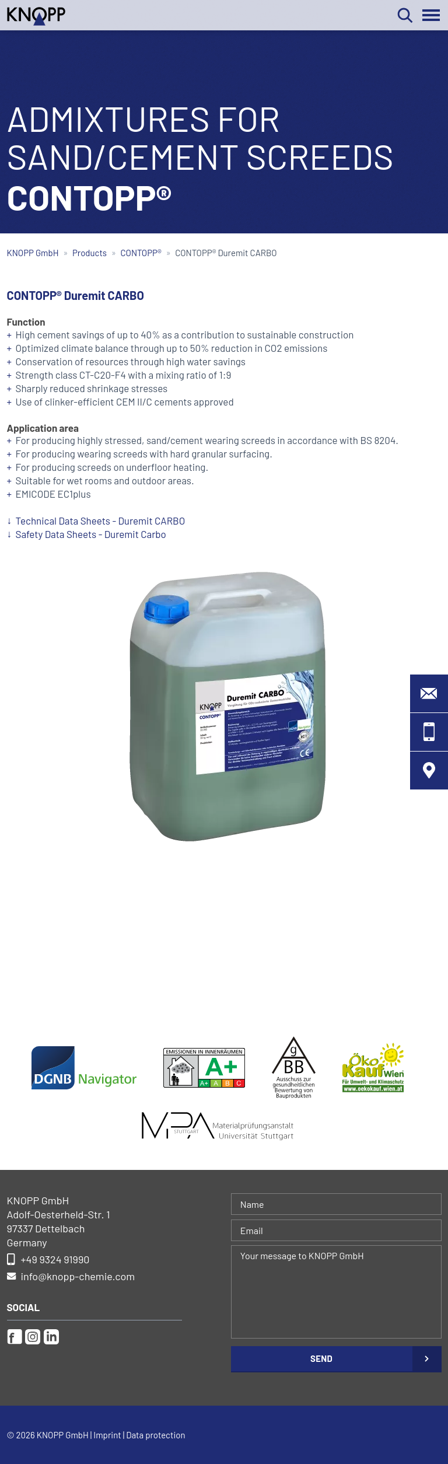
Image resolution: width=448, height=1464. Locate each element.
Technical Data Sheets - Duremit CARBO (101, 520)
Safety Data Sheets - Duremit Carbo (91, 534)
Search (405, 15)
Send (321, 1358)
